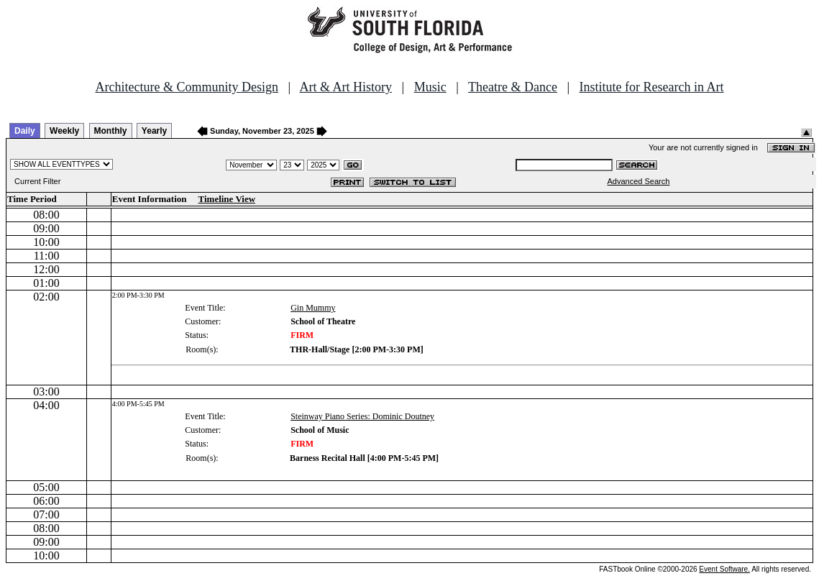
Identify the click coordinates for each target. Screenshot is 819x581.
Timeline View (227, 198)
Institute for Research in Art (652, 87)
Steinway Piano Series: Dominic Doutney (362, 416)
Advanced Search (639, 181)
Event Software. (724, 569)
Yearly (154, 131)
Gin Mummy (312, 308)
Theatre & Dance (512, 87)
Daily (24, 131)
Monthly (110, 131)
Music (430, 87)
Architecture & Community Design (187, 87)
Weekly (64, 131)
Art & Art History (346, 87)
